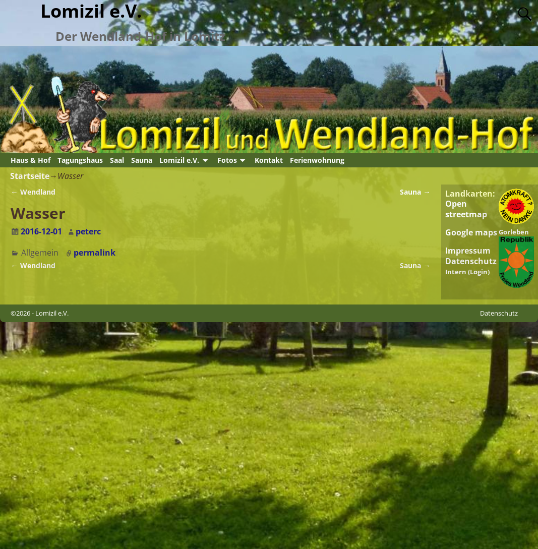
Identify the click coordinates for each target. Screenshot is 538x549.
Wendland (33, 192)
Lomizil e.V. (179, 160)
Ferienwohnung (317, 160)
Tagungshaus (80, 160)
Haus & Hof (30, 160)
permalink (94, 252)
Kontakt (269, 160)
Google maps (471, 232)
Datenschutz (471, 261)
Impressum (468, 250)
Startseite (29, 175)
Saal (117, 160)
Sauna (141, 160)
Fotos (227, 160)
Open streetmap (466, 208)
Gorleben (514, 231)
